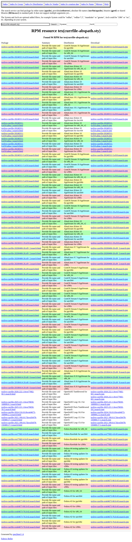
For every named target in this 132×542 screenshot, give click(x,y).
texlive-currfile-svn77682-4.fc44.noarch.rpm (109, 450)
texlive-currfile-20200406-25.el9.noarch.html (20, 289)
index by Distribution (34, 4)
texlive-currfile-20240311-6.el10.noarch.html (20, 47)
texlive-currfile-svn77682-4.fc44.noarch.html (20, 450)
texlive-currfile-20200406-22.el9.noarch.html (20, 351)
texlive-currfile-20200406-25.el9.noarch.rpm (109, 289)
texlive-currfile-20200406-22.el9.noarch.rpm (109, 351)
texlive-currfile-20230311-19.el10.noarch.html (20, 202)
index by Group (16, 4)
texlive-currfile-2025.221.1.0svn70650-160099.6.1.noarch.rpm (107, 403)
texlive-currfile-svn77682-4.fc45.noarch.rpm (109, 429)
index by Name (87, 4)
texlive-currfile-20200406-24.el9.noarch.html (20, 310)
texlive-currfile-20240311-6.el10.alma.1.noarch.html (12, 124)
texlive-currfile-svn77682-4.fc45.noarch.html (20, 429)
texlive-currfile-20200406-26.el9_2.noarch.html (21, 248)
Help (107, 4)
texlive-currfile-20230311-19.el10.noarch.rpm (110, 202)
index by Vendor (52, 4)
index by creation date (70, 4)
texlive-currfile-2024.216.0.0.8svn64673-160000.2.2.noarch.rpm (108, 413)
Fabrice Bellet (7, 539)
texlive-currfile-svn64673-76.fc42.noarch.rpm (110, 511)
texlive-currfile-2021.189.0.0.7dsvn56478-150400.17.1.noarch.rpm (108, 418)
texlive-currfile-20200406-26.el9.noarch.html (20, 269)
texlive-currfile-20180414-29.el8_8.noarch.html (21, 372)
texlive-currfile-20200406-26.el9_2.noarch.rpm (110, 248)
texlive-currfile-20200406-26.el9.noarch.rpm (109, 269)
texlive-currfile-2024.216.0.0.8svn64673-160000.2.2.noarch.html (18, 413)
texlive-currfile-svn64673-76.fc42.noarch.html (20, 511)
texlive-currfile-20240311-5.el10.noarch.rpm (109, 155)
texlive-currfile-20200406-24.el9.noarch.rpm (109, 310)
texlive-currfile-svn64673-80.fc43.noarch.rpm (110, 470)
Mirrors (99, 4)
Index (5, 4)
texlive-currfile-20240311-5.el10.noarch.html (20, 155)
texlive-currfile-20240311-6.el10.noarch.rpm (109, 47)
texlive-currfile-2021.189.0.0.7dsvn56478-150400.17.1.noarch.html (19, 418)
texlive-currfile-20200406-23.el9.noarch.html (20, 331)
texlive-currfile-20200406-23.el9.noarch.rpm (109, 331)
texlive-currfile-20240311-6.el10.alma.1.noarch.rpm (102, 124)
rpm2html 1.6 (18, 534)
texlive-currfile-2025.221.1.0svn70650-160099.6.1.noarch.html (17, 403)
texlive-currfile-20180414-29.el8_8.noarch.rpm (110, 372)
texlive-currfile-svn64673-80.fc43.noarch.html (20, 470)
